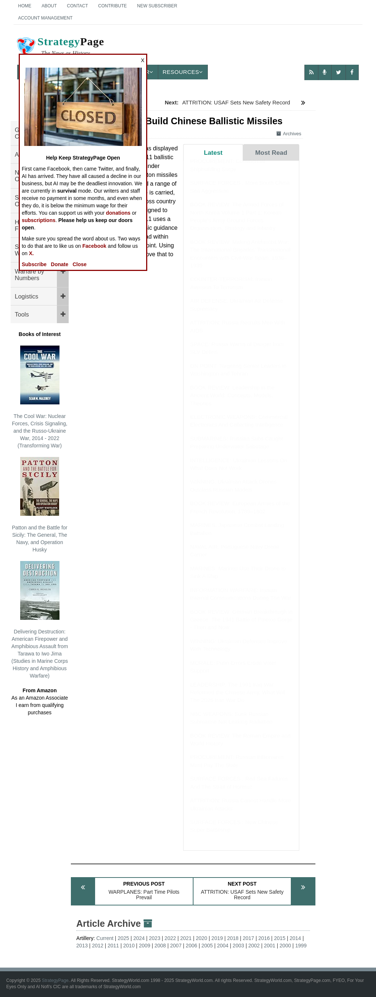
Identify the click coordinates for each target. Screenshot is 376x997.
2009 (144, 945)
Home (24, 5)
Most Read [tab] (271, 152)
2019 (217, 938)
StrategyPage (55, 980)
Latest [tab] (213, 152)
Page (59, 47)
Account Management (45, 18)
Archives (288, 133)
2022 (170, 938)
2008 (160, 945)
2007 (175, 945)
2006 (191, 945)
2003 (238, 945)
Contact (77, 5)
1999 (301, 945)
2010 (129, 945)
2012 (97, 945)
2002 (254, 945)
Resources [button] (183, 72)
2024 (139, 938)
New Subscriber (157, 5)
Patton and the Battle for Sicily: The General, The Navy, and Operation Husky (40, 505)
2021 (186, 938)
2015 (279, 938)
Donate (59, 264)
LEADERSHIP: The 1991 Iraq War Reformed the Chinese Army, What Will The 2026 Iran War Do (237, 700)
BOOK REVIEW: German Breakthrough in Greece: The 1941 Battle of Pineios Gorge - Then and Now (241, 627)
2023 (154, 938)
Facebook (94, 246)
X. (31, 253)
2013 (82, 945)
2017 (248, 938)
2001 (269, 945)
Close (80, 264)
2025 (123, 938)
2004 (222, 945)
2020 (201, 938)
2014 (295, 938)
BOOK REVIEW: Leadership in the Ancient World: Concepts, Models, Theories (232, 403)
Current (104, 938)
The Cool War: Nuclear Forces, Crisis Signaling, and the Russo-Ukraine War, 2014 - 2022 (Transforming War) (40, 397)
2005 (207, 945)
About (49, 5)
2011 (113, 945)
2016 (264, 938)
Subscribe (34, 264)
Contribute (112, 5)
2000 (285, 945)
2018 (232, 938)
